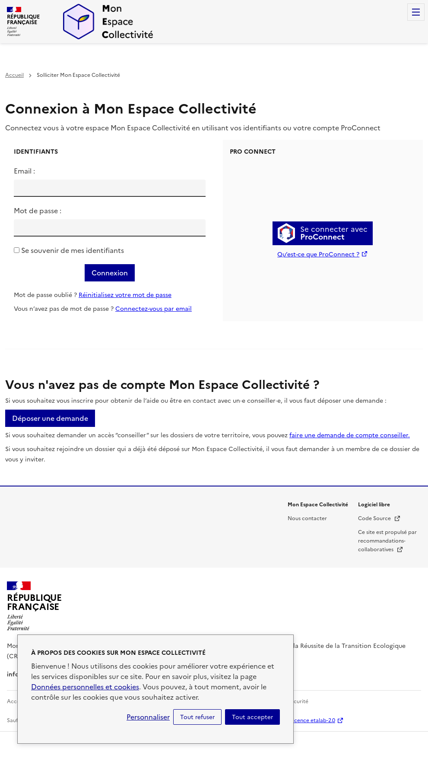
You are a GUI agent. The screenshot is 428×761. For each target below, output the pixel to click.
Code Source (379, 518)
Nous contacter (307, 518)
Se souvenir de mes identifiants (72, 250)
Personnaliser (148, 717)
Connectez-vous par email (153, 308)
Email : (24, 171)
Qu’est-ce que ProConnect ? (318, 254)
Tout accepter (252, 717)
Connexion (110, 273)
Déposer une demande (50, 418)
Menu (416, 12)
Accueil (14, 75)
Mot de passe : (37, 210)
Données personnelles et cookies (85, 687)
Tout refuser (197, 717)
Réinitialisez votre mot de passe (125, 295)
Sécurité (298, 701)
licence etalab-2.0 (313, 720)
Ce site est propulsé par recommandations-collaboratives (387, 540)
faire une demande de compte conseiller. (349, 435)
